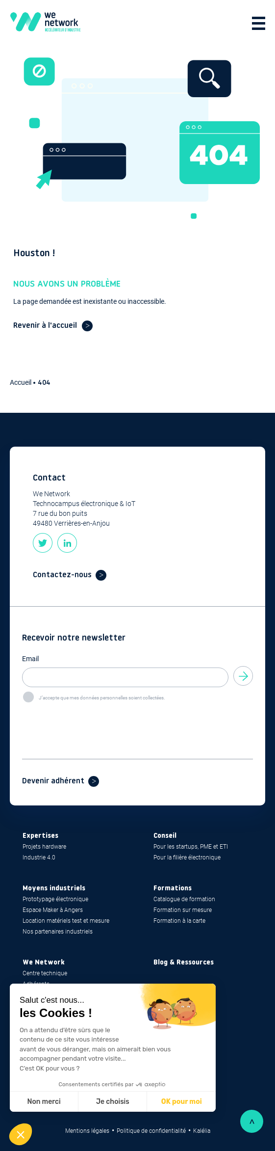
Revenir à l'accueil (45, 326)
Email (30, 659)
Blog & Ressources (183, 962)
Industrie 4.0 (39, 857)
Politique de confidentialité (151, 1130)
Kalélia (201, 1130)
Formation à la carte (179, 920)
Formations (172, 888)
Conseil (164, 836)
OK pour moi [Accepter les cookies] (181, 1101)
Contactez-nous (62, 575)
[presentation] (96, 722)
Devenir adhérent (53, 781)
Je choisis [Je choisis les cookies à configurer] (112, 1101)
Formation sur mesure (182, 910)
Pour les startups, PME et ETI (190, 846)
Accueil (21, 382)
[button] (20, 1134)
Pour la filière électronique (187, 857)
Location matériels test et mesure (66, 920)
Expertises (40, 836)
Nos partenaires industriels (58, 931)
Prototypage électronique (55, 899)
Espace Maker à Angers (53, 910)
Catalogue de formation (184, 899)
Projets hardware (44, 846)
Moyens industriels (54, 888)
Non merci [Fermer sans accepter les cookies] (43, 1101)
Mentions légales (87, 1130)
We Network (44, 962)
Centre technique (45, 973)
